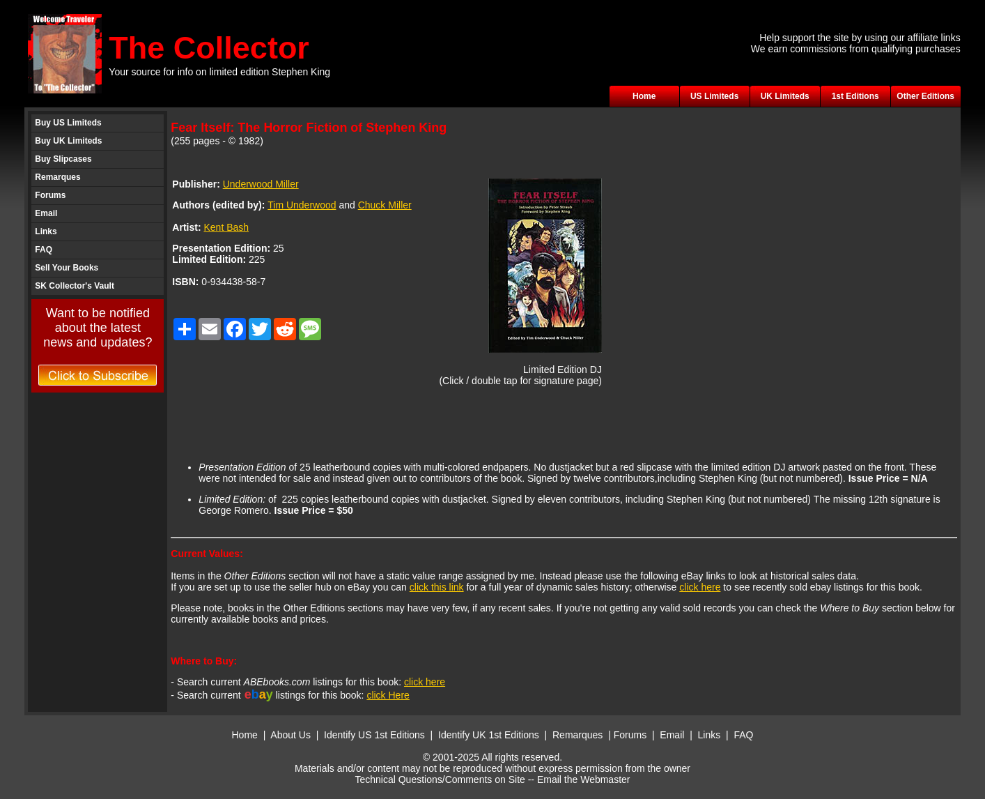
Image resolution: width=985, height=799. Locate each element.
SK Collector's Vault (74, 286)
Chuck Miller (385, 205)
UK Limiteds (785, 96)
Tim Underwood (301, 205)
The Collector (209, 48)
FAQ (43, 249)
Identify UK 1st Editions (490, 734)
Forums (50, 195)
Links (45, 231)
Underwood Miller (261, 184)
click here (699, 587)
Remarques (57, 177)
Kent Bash (226, 227)
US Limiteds (714, 96)
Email (46, 213)
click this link (437, 587)
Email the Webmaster (583, 779)
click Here (387, 695)
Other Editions (925, 96)
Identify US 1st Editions (374, 734)
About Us (290, 734)
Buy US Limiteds (68, 123)
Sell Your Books (66, 268)
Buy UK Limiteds (68, 141)
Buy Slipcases (63, 159)
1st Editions (855, 96)
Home (644, 96)
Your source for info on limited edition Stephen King (219, 71)
